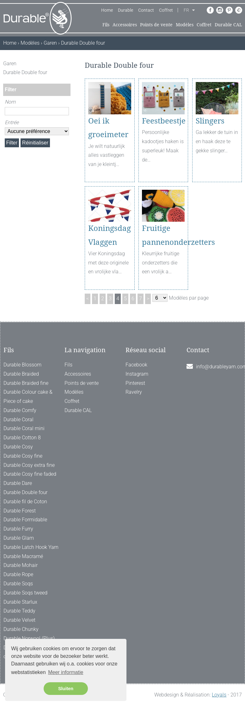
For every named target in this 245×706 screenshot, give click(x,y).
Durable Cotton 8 (22, 438)
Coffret (166, 10)
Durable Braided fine (25, 383)
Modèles (184, 24)
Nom (10, 102)
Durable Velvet (19, 620)
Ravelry (134, 392)
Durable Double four (25, 492)
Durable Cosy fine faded (29, 474)
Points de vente (156, 24)
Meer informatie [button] (65, 672)
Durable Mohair (20, 565)
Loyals (219, 695)
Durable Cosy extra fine (29, 465)
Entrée (12, 122)
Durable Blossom (22, 365)
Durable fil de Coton (25, 502)
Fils (105, 24)
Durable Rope (18, 574)
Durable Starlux (20, 602)
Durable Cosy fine (22, 456)
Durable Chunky (21, 629)
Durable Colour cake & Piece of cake (27, 396)
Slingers (210, 121)
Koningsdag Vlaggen (109, 235)
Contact (146, 10)
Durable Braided (21, 374)
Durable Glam (18, 538)
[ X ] (66, 63)
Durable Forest (19, 511)
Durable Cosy (18, 447)
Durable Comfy (19, 410)
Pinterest (135, 383)
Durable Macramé (23, 556)
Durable (125, 10)
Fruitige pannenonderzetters (163, 235)
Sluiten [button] (65, 688)
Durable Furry (18, 529)
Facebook (136, 365)
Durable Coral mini (24, 428)
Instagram (137, 374)
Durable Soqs (18, 584)
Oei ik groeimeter (108, 128)
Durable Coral (18, 420)
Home (107, 10)
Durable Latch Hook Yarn (30, 547)
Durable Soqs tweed (25, 593)
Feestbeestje (163, 121)
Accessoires (125, 24)
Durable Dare (17, 483)
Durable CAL (228, 24)
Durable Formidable (25, 520)
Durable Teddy (19, 611)
